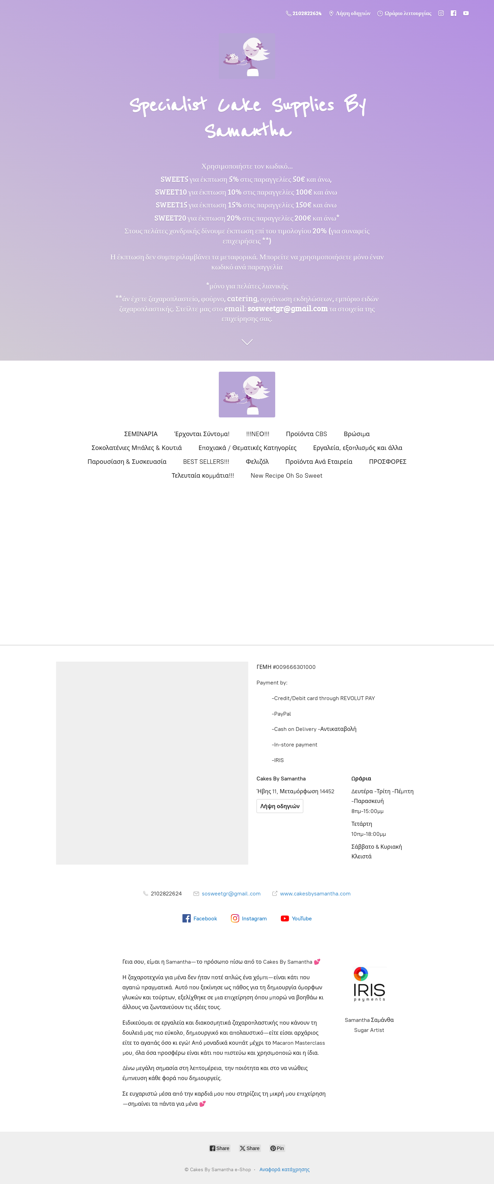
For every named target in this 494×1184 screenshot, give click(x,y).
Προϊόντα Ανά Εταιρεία (318, 462)
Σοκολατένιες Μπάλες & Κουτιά (137, 448)
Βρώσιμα (357, 434)
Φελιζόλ (257, 462)
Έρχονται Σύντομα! (202, 434)
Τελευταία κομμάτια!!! (203, 475)
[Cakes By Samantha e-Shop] (247, 394)
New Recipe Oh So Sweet (286, 475)
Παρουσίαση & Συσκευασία (127, 462)
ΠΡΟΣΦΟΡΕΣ (387, 462)
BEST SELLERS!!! (206, 462)
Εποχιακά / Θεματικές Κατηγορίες (247, 448)
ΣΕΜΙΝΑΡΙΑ (141, 434)
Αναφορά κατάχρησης (285, 1170)
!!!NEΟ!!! (257, 434)
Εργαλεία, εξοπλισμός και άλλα (358, 448)
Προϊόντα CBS (306, 434)
